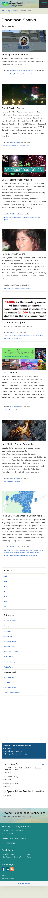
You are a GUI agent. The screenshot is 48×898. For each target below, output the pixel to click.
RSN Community (15, 142)
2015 (5, 602)
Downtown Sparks (19, 74)
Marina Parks (18, 217)
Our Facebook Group (11, 857)
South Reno (39, 336)
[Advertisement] (21, 719)
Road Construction (13, 751)
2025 (5, 576)
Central (5, 145)
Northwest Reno (8, 336)
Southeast (22, 550)
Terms (12, 878)
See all (42, 764)
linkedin (7, 869)
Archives (6, 410)
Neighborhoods (8, 854)
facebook (3, 869)
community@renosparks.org (14, 838)
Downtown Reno (8, 74)
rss (12, 869)
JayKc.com (5, 878)
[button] (24, 883)
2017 (5, 591)
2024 (5, 581)
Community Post (30, 74)
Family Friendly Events (11, 693)
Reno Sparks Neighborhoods (25, 4)
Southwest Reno (19, 336)
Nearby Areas (18, 338)
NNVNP (13, 332)
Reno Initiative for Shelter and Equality (22, 70)
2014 (5, 607)
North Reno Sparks (19, 552)
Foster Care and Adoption (16, 754)
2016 (5, 597)
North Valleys (30, 552)
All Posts (7, 570)
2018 (5, 586)
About (28, 857)
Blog (28, 854)
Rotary (8, 748)
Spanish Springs (8, 217)
